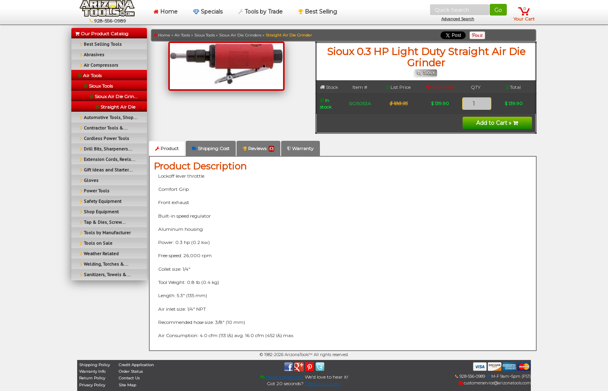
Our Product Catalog (101, 33)
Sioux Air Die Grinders (240, 35)
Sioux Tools (204, 35)
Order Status (131, 371)
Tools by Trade (260, 11)
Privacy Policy (92, 385)
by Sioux (426, 72)
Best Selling (317, 11)
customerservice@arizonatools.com (495, 383)
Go (498, 10)
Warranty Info (92, 371)
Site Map (127, 385)
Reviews (258, 148)
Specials (208, 11)
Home (166, 11)
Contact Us (129, 378)
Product (167, 148)
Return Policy (92, 378)
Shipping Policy (94, 364)
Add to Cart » (497, 122)
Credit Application (136, 364)
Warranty (300, 148)
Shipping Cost (211, 148)
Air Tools (182, 35)
